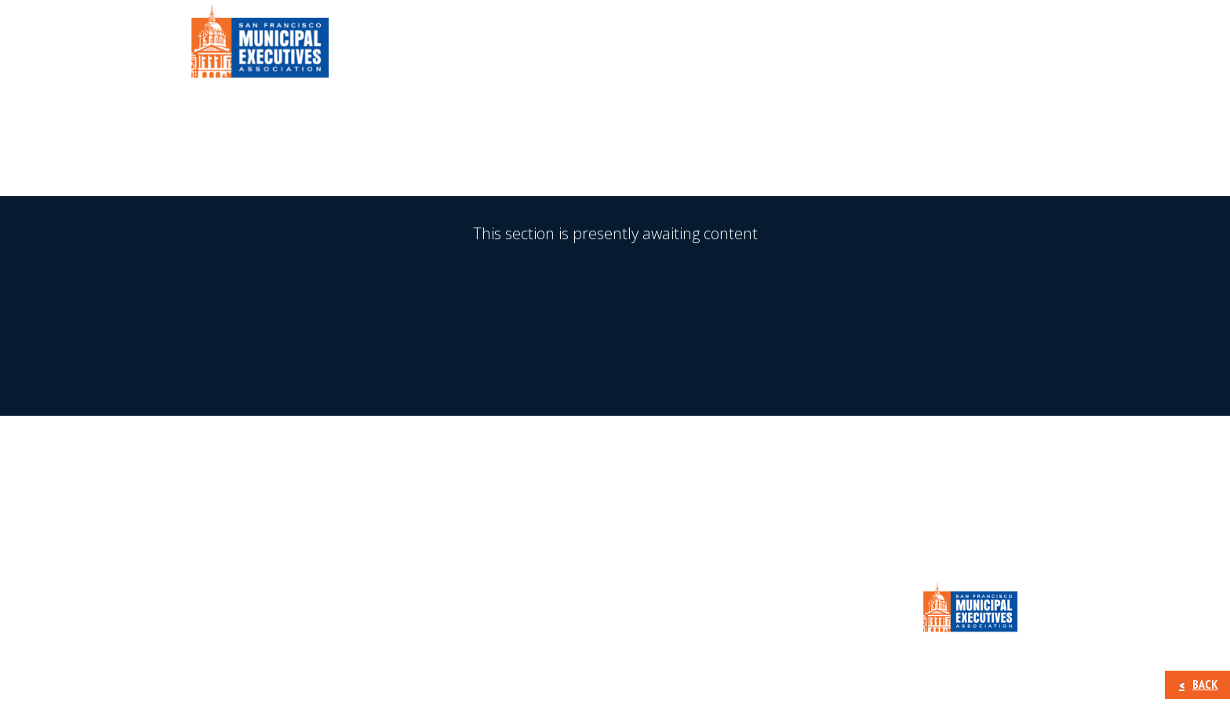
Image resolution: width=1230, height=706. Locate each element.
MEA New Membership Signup (615, 492)
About (598, 46)
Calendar (905, 46)
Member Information (716, 46)
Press (831, 46)
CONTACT (991, 46)
